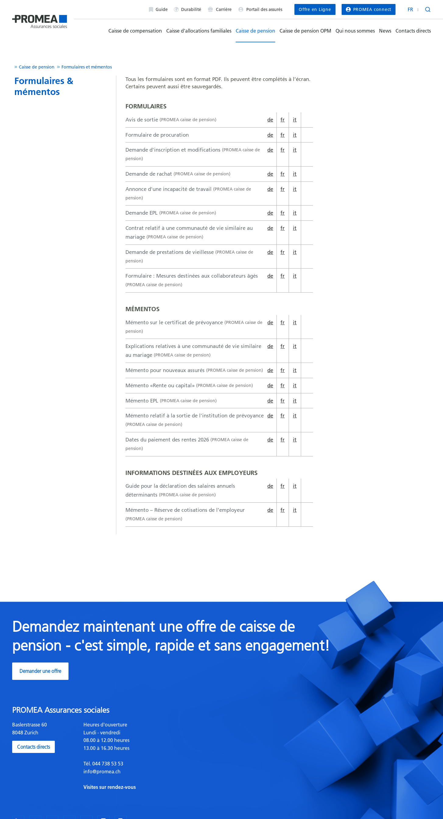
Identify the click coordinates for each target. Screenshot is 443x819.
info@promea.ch (102, 771)
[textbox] (150, 756)
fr (282, 120)
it (295, 120)
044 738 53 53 (107, 764)
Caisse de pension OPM (305, 31)
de (270, 120)
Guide (158, 9)
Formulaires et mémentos (87, 67)
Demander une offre (40, 671)
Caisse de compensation (135, 31)
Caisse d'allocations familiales (198, 31)
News (385, 31)
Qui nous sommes (355, 31)
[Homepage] (39, 19)
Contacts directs (413, 31)
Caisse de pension (255, 31)
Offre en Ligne (315, 9)
